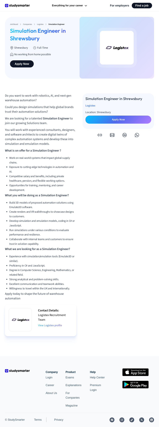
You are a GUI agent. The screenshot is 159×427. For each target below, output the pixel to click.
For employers (119, 5)
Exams (70, 377)
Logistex (90, 106)
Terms (38, 419)
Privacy (58, 419)
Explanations (74, 385)
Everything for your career (70, 6)
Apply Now (22, 63)
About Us (51, 393)
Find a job (141, 5)
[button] (99, 135)
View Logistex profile (50, 325)
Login (49, 377)
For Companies (73, 395)
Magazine (72, 405)
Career (50, 385)
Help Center (97, 377)
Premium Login (95, 388)
